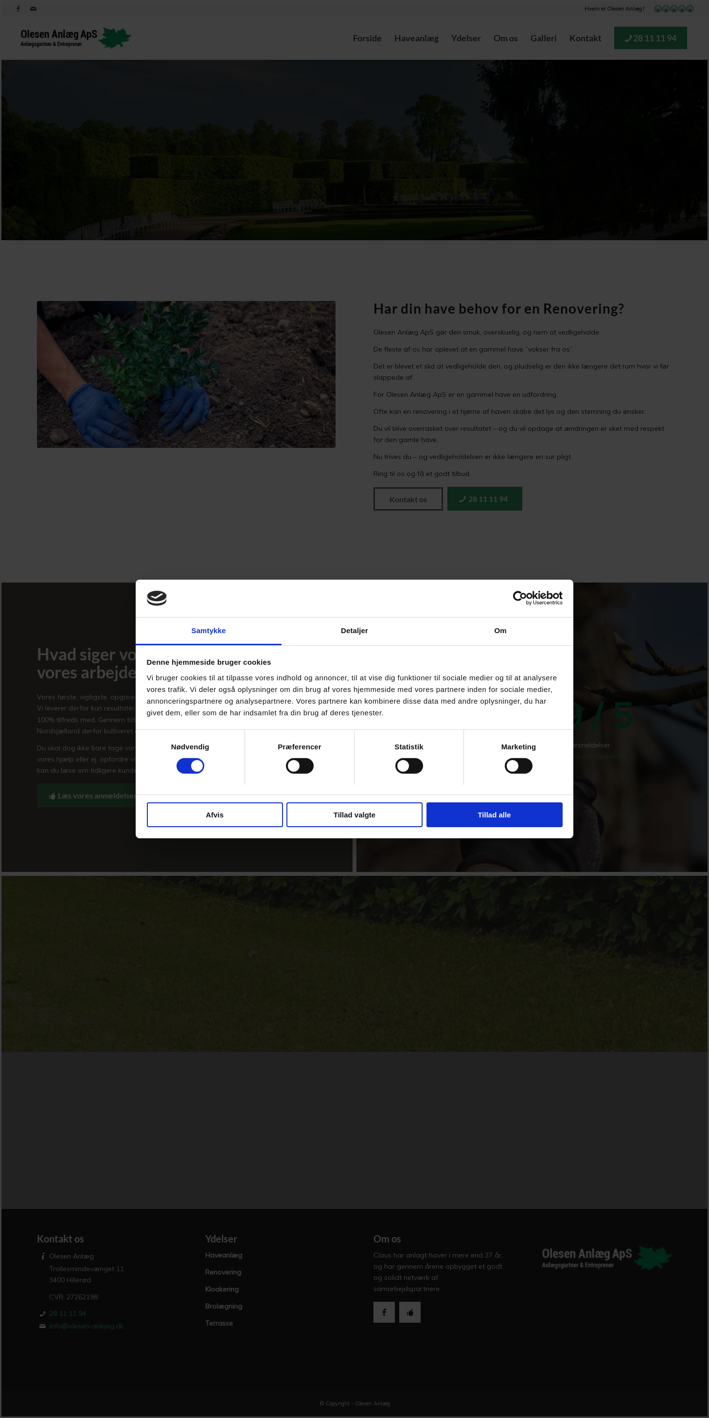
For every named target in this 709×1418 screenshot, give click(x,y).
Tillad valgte (354, 815)
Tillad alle (494, 815)
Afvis (215, 815)
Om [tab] (500, 630)
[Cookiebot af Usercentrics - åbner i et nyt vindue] (520, 598)
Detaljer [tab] (354, 630)
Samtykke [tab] (209, 630)
